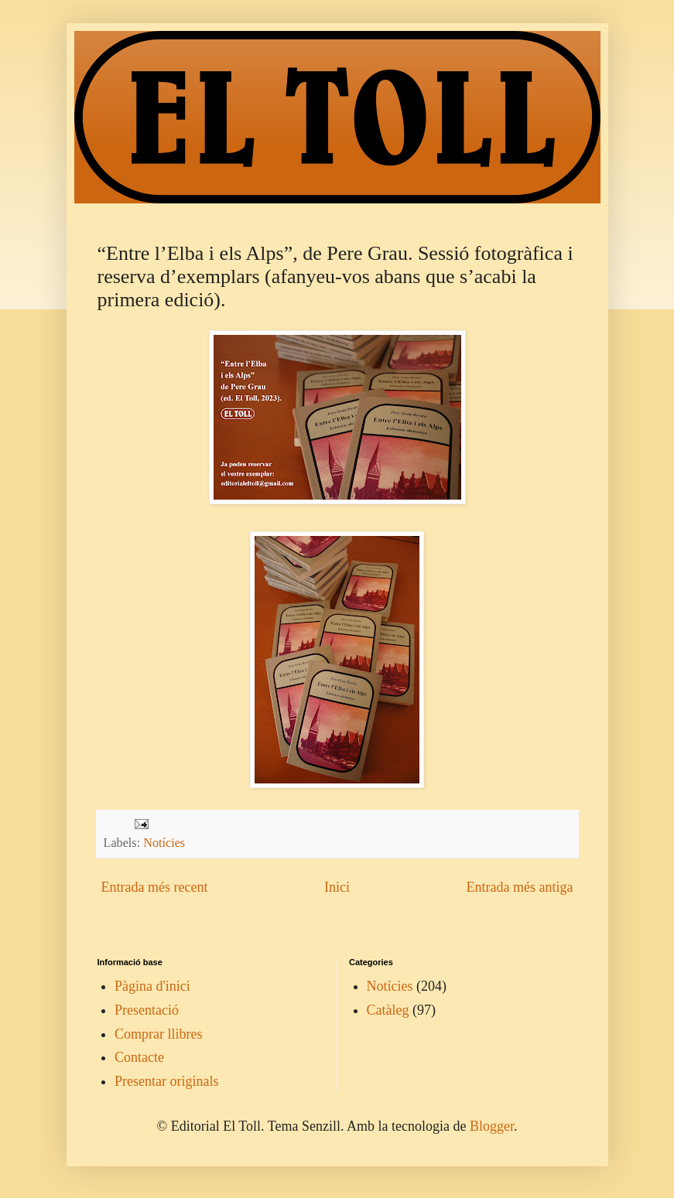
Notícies (164, 843)
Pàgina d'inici (152, 986)
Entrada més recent (154, 887)
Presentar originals (166, 1081)
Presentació (147, 1010)
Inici (337, 887)
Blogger (492, 1126)
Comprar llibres (158, 1034)
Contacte (139, 1057)
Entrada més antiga (520, 887)
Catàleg (388, 1010)
